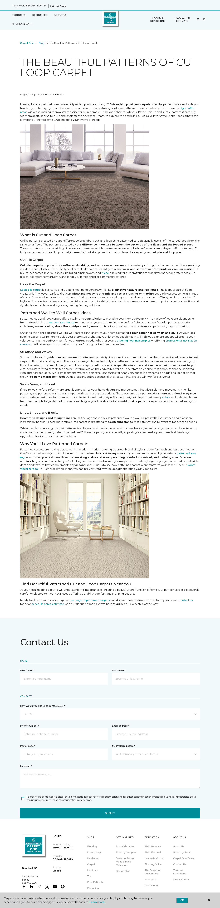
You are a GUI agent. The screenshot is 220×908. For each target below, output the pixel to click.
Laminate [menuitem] (92, 870)
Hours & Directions (157, 19)
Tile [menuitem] (89, 876)
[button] (198, 19)
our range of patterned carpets (90, 600)
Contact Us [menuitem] (179, 864)
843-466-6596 (58, 5)
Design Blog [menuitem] (123, 871)
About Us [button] (60, 15)
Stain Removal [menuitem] (153, 846)
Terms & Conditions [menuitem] (179, 872)
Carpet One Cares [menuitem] (183, 858)
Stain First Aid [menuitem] (153, 852)
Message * (26, 766)
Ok (182, 900)
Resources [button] (39, 15)
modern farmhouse (61, 322)
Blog (41, 43)
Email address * (120, 726)
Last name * (118, 670)
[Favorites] (204, 19)
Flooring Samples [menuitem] (126, 852)
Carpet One (27, 43)
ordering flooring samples (134, 340)
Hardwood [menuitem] (93, 858)
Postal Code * (27, 746)
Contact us (186, 600)
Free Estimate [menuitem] (95, 882)
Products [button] (18, 15)
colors (166, 397)
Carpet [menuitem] (91, 864)
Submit (110, 813)
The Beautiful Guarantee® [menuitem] (152, 872)
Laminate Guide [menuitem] (154, 858)
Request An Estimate (182, 19)
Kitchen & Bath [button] (22, 23)
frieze (105, 273)
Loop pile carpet (31, 289)
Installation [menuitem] (151, 885)
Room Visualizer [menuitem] (125, 846)
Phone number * (29, 726)
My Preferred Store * (123, 746)
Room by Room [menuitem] (182, 852)
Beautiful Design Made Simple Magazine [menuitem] (125, 862)
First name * (27, 670)
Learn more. (97, 902)
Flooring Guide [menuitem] (153, 864)
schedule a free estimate (48, 604)
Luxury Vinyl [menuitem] (94, 852)
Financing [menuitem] (93, 888)
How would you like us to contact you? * (42, 706)
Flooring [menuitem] (92, 846)
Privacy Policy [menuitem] (181, 879)
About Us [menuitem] (178, 846)
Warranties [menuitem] (151, 879)
